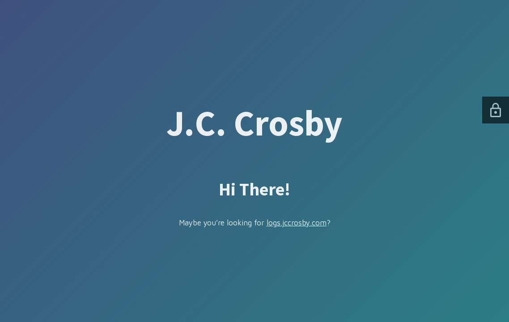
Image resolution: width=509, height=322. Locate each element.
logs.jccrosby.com (297, 222)
